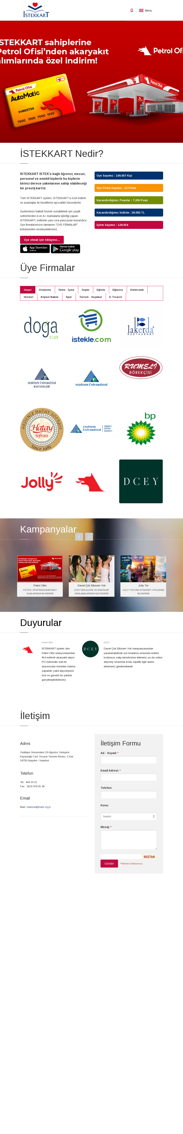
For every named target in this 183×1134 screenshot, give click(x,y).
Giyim (85, 289)
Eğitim (101, 289)
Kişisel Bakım (49, 296)
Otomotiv (45, 289)
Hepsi (27, 289)
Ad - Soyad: (109, 753)
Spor (69, 296)
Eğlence (117, 289)
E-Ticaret (115, 296)
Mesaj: (106, 827)
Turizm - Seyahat (90, 296)
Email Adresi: (111, 770)
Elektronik (137, 289)
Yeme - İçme (66, 289)
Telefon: (106, 787)
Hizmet (28, 296)
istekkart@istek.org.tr (38, 807)
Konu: (105, 805)
